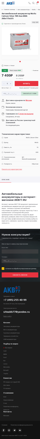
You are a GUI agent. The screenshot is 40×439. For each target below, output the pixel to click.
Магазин (6, 415)
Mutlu (34, 9)
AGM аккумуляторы (9, 339)
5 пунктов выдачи (25, 114)
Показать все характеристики (12, 169)
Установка (6, 388)
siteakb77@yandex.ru (16, 311)
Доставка (6, 385)
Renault (6, 370)
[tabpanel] (20, 43)
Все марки (7, 348)
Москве (29, 100)
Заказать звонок (20, 275)
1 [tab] (20, 61)
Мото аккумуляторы (10, 330)
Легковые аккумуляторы (11, 326)
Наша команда (8, 400)
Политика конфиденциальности (22, 425)
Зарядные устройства (10, 336)
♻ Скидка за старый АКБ (11, 382)
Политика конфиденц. (11, 406)
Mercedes (6, 367)
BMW (5, 354)
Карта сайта (7, 316)
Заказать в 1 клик (29, 93)
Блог (4, 397)
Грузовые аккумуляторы (11, 333)
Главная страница (8, 9)
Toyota (5, 373)
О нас (5, 403)
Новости (6, 410)
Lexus (5, 364)
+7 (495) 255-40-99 (14, 299)
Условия (4, 425)
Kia (4, 360)
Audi (4, 351)
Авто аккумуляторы (24, 9)
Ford (4, 357)
